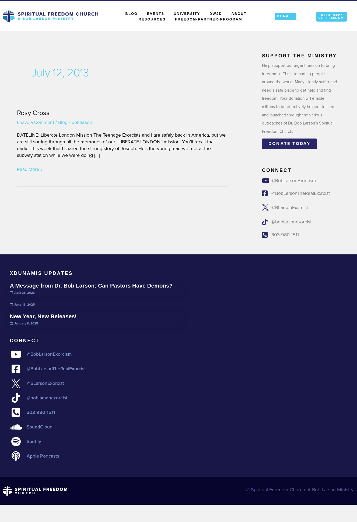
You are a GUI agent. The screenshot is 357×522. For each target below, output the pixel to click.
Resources (152, 19)
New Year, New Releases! (44, 317)
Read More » (30, 169)
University (187, 14)
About (240, 13)
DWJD (215, 14)
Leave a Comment (36, 122)
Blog (131, 14)
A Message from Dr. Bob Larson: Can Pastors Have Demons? (94, 286)
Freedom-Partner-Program (208, 19)
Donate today (289, 143)
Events (155, 14)
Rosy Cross (34, 113)
